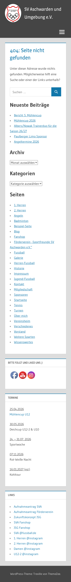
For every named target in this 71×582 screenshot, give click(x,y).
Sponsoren (21, 294)
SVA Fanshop (22, 522)
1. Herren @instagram (28, 538)
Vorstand (20, 331)
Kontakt (19, 284)
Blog (17, 231)
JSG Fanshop (22, 527)
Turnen (18, 310)
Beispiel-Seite (23, 226)
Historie (19, 268)
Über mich (21, 316)
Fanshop (19, 236)
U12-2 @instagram (26, 554)
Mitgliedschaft (23, 289)
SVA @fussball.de (25, 533)
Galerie (18, 258)
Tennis (18, 305)
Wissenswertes (23, 342)
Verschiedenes (23, 326)
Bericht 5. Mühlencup (27, 115)
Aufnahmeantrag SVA (28, 506)
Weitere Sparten (24, 337)
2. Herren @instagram (28, 543)
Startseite (20, 300)
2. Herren (20, 210)
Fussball (19, 252)
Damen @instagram (27, 549)
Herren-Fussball (24, 263)
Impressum (21, 273)
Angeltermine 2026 (26, 141)
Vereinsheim (22, 321)
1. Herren (20, 205)
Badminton (21, 221)
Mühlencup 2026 (25, 120)
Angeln (18, 215)
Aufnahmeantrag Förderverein (33, 512)
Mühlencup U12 (20, 414)
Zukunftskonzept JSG (27, 517)
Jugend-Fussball (24, 279)
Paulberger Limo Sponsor (30, 136)
